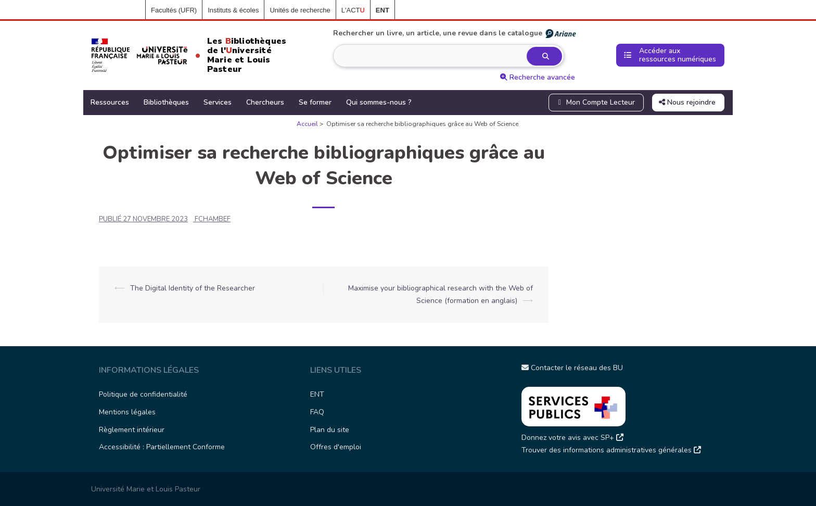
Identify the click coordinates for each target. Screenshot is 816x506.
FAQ (317, 412)
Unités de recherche (300, 10)
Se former (315, 102)
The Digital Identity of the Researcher (192, 288)
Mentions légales (127, 412)
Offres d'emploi (335, 447)
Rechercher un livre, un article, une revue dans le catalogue (455, 33)
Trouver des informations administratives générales (611, 450)
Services (217, 102)
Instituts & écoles (233, 10)
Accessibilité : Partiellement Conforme (162, 447)
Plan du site (329, 430)
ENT (317, 394)
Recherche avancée (537, 77)
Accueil (128, 10)
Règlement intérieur (131, 430)
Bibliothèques (166, 102)
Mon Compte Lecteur (595, 102)
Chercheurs (265, 102)
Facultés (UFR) (174, 10)
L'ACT (353, 10)
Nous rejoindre (687, 102)
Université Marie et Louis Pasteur (145, 489)
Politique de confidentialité (143, 394)
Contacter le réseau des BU (572, 368)
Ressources (110, 102)
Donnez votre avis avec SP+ (572, 437)
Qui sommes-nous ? (379, 102)
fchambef (213, 219)
